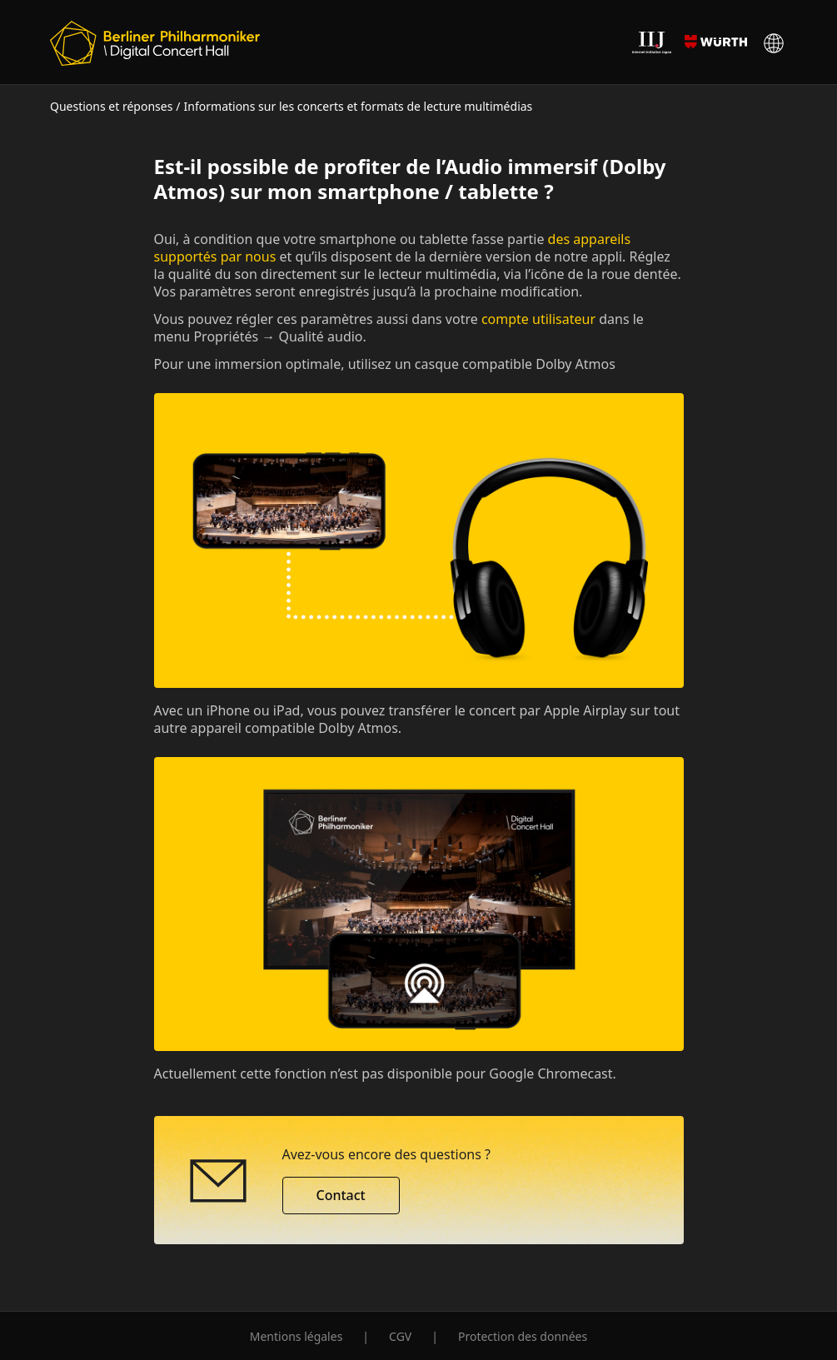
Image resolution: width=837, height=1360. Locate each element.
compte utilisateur (538, 319)
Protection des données (522, 1336)
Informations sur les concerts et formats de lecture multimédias (358, 106)
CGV (400, 1336)
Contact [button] (341, 1195)
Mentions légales (296, 1336)
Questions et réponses (111, 106)
